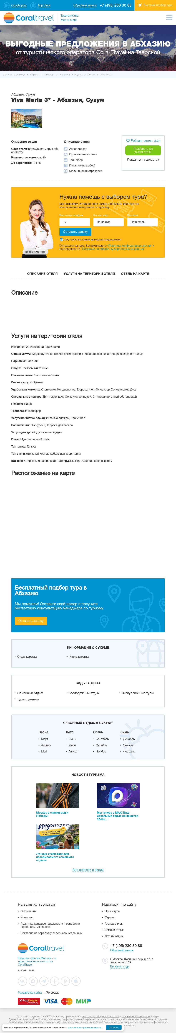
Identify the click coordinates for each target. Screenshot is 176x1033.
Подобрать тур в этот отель (143, 150)
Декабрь (129, 739)
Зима (124, 732)
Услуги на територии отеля (89, 274)
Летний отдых (114, 936)
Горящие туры (114, 923)
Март (44, 739)
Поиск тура (112, 911)
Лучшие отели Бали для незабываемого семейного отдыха (55, 857)
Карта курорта (79, 656)
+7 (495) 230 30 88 (116, 5)
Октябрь (101, 745)
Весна (43, 732)
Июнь (72, 739)
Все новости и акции (88, 870)
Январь (128, 745)
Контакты (27, 917)
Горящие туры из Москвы (34, 958)
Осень (98, 732)
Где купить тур (119, 966)
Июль (72, 745)
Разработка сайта (30, 992)
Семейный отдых (30, 693)
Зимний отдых (114, 930)
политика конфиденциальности (100, 1016)
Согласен (113, 1027)
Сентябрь (102, 739)
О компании (28, 911)
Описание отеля (42, 274)
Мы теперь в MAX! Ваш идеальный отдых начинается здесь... (117, 816)
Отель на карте (135, 274)
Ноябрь (101, 751)
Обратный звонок (122, 950)
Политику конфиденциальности (129, 245)
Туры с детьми (28, 699)
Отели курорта (27, 656)
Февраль (129, 751)
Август (73, 751)
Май (44, 751)
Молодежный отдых (84, 693)
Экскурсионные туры (138, 693)
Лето (70, 732)
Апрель (46, 745)
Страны (110, 917)
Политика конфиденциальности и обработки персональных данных (50, 925)
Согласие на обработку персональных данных (113, 249)
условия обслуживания (136, 1016)
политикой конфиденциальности (84, 1027)
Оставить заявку (31, 621)
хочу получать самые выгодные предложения (90, 239)
